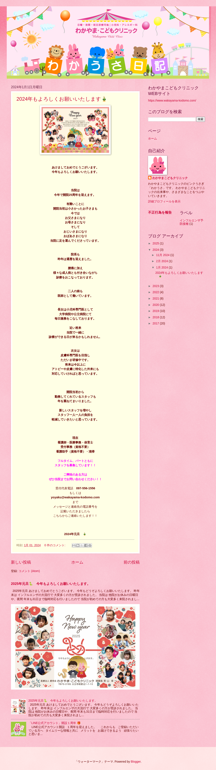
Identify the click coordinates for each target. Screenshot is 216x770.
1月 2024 (162, 267)
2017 (156, 323)
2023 (156, 286)
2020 (156, 304)
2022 (156, 292)
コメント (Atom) (29, 571)
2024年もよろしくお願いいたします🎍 (64, 99)
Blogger (136, 761)
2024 (156, 249)
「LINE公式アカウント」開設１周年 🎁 (54, 723)
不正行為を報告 (160, 212)
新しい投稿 (21, 562)
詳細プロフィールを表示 (164, 201)
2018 (156, 317)
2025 (156, 243)
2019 (156, 311)
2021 (156, 298)
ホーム (77, 562)
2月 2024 (162, 261)
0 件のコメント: (55, 545)
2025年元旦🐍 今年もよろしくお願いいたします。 (50, 584)
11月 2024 (163, 255)
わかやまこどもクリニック (170, 178)
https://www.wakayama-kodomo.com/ (172, 100)
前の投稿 (132, 562)
